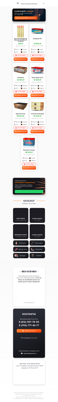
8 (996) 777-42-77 (29, 325)
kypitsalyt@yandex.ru (30, 353)
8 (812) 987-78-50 (29, 322)
